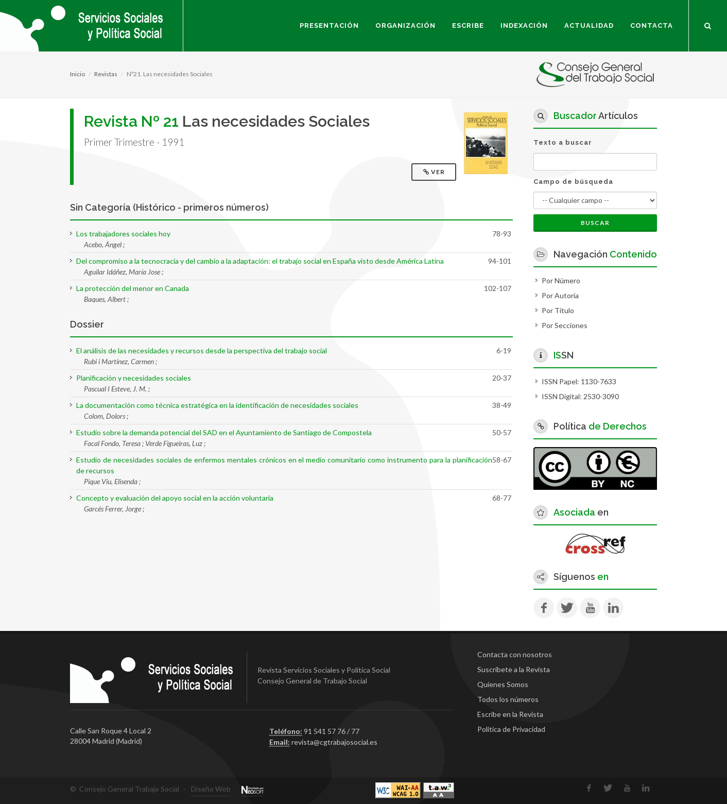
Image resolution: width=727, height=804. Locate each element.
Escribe (468, 25)
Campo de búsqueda (573, 181)
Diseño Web (211, 788)
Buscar (595, 223)
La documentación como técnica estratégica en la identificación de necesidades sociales (217, 405)
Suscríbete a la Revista (513, 669)
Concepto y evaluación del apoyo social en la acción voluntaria (174, 497)
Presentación (329, 25)
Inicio (77, 74)
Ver (434, 172)
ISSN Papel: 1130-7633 (579, 381)
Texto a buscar (562, 142)
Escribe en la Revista (510, 714)
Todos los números (508, 699)
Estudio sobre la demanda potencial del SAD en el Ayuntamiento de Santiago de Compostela (224, 432)
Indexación (524, 25)
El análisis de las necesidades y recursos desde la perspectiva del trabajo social (201, 350)
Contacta (651, 25)
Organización (405, 25)
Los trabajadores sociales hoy (123, 233)
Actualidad (589, 25)
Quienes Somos (502, 684)
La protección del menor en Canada (132, 288)
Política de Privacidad (511, 729)
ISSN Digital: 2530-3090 (580, 396)
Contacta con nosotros (514, 654)
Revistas (105, 74)
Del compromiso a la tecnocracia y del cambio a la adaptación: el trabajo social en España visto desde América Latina (260, 260)
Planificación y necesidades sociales (133, 377)
